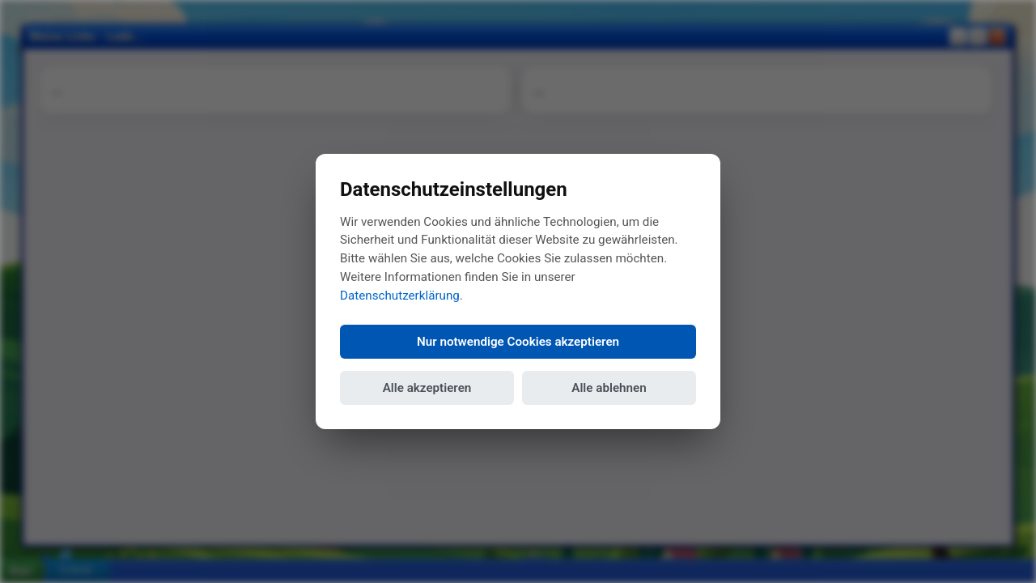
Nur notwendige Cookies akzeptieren (518, 341)
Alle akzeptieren (427, 388)
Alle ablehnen (608, 388)
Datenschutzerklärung (400, 295)
